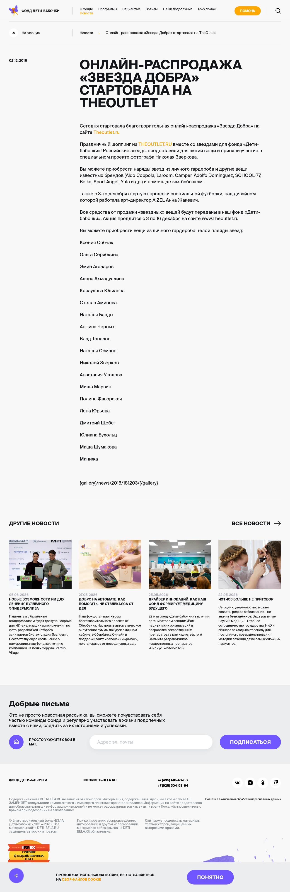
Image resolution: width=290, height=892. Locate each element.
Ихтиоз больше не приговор (245, 599)
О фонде (86, 9)
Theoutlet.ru (107, 132)
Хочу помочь (208, 9)
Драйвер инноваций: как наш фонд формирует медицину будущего (177, 604)
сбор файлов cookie (81, 879)
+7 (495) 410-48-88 (173, 780)
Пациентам (131, 9)
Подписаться (250, 742)
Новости (86, 13)
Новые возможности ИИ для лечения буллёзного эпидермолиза (37, 604)
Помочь (247, 11)
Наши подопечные (177, 9)
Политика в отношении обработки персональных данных (243, 799)
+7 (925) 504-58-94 (173, 785)
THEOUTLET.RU (155, 144)
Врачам (152, 9)
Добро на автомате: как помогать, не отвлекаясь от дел (106, 604)
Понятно (210, 877)
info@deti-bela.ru (99, 780)
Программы (107, 9)
